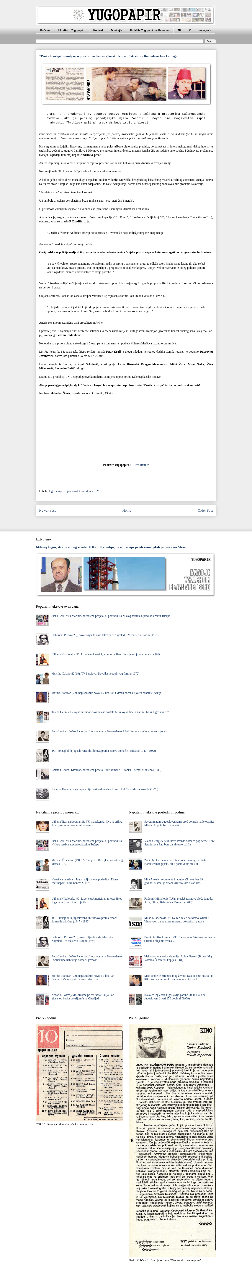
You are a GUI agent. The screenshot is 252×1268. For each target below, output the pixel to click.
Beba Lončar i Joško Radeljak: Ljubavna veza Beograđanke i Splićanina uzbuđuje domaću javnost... (111, 731)
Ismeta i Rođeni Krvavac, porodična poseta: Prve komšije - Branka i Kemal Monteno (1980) (106, 769)
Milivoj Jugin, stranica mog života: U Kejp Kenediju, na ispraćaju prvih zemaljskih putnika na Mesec (111, 547)
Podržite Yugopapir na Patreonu (150, 30)
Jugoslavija (55, 491)
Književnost (70, 491)
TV (97, 491)
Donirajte (116, 30)
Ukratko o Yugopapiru (71, 30)
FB (179, 30)
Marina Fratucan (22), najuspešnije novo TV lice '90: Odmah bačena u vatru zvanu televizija (106, 692)
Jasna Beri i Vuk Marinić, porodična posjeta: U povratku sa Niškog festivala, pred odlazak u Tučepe (110, 615)
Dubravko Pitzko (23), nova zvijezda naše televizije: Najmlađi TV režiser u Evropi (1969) (104, 635)
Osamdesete (86, 491)
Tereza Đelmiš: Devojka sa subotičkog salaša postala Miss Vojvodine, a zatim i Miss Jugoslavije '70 (110, 712)
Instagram (205, 30)
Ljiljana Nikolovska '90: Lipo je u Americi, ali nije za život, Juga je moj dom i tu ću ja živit (105, 654)
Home (126, 510)
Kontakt (98, 30)
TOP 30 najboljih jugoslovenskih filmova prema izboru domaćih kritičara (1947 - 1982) (103, 750)
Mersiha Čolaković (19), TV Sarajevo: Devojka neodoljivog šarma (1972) (95, 673)
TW (136, 464)
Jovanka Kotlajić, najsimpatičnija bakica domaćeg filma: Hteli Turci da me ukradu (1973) (104, 789)
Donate (144, 464)
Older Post (205, 510)
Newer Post (47, 510)
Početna (45, 30)
